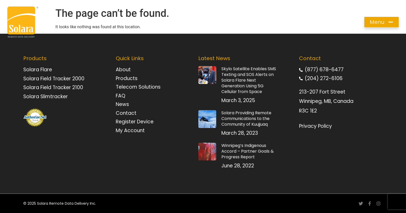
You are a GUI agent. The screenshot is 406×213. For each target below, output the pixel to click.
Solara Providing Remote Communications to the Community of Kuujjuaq (246, 118)
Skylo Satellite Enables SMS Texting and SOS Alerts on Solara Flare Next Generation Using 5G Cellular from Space (248, 80)
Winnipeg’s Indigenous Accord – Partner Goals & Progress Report (247, 151)
